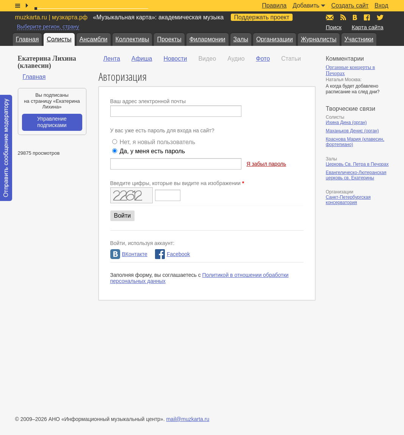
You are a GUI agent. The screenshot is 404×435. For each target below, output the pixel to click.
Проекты (169, 39)
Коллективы (132, 39)
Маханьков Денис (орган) (352, 130)
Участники (358, 39)
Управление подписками (52, 122)
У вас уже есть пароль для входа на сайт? (162, 130)
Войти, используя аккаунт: (142, 243)
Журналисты (319, 39)
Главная (27, 39)
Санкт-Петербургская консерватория (348, 200)
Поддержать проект (262, 17)
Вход (381, 5)
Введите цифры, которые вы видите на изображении (177, 183)
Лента (111, 58)
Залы (240, 39)
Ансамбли (94, 39)
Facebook (172, 254)
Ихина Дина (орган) (346, 122)
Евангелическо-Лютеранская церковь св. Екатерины (356, 175)
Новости (175, 58)
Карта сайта (368, 27)
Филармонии (207, 39)
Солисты (59, 39)
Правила (274, 5)
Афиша (142, 58)
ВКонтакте (128, 254)
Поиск (334, 27)
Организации (274, 39)
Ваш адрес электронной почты (148, 101)
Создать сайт (349, 5)
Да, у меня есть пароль (152, 151)
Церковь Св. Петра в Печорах (357, 164)
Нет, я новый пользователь (157, 142)
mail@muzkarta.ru (187, 419)
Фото (263, 58)
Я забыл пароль (266, 164)
